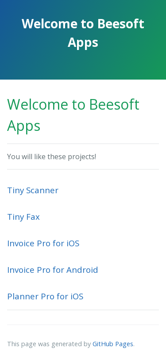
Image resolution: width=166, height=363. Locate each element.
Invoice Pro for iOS (43, 242)
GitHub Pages (113, 344)
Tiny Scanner (32, 189)
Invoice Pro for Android (52, 269)
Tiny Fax (23, 216)
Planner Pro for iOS (45, 296)
